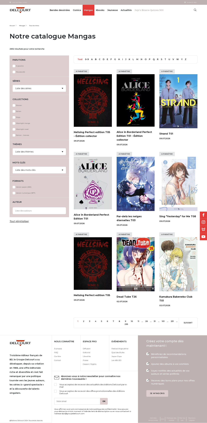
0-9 (87, 59)
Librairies (87, 356)
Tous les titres (34, 26)
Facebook (203, 215)
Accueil (12, 26)
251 (173, 321)
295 (127, 324)
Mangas (88, 10)
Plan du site (182, 419)
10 (133, 321)
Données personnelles (153, 419)
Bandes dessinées (60, 10)
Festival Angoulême (120, 348)
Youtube (203, 236)
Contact (57, 360)
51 (156, 321)
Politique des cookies (171, 419)
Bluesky (203, 229)
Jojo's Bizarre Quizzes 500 (149, 10)
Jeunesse (112, 10)
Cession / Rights (89, 364)
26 (147, 321)
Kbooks (100, 10)
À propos (58, 348)
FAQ (56, 352)
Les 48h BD (116, 360)
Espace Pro (192, 2)
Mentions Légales (191, 419)
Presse (85, 360)
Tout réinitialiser (19, 221)
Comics (77, 10)
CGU (162, 419)
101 (164, 321)
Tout (80, 59)
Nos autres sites (19, 2)
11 (140, 321)
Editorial (86, 352)
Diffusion (87, 348)
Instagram (203, 222)
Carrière (57, 356)
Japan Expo (117, 356)
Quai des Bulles (118, 352)
